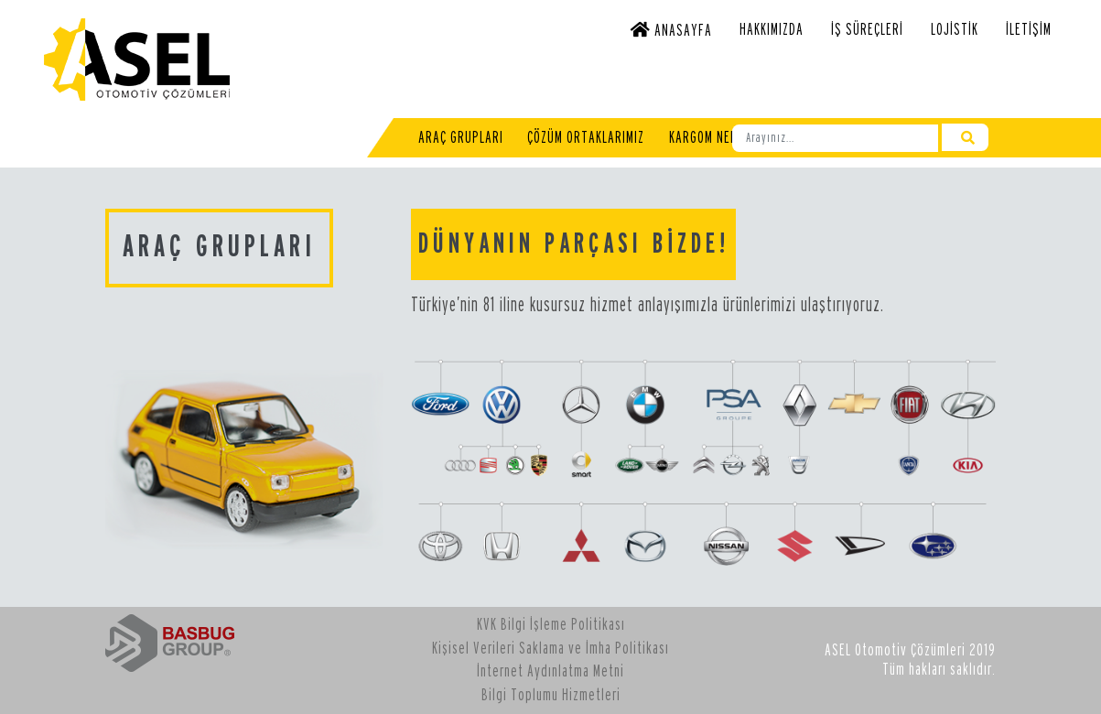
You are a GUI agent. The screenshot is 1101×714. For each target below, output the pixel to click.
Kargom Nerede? (716, 138)
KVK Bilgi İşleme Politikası (551, 625)
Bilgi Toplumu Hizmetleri (551, 695)
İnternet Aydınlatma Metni (550, 671)
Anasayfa (671, 29)
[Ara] (835, 138)
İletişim (1029, 30)
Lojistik (954, 30)
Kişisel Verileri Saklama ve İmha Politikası (550, 648)
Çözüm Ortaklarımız (585, 138)
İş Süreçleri (867, 30)
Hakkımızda (771, 30)
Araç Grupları (460, 138)
